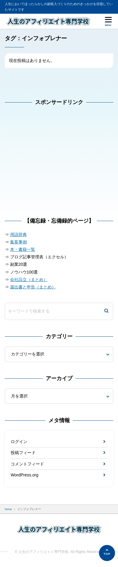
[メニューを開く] (108, 21)
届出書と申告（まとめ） (33, 287)
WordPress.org (24, 475)
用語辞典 (18, 234)
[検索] (106, 311)
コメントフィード (27, 464)
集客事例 (18, 242)
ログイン (19, 441)
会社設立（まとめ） (29, 279)
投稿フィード (23, 452)
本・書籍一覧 (22, 249)
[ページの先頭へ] (107, 553)
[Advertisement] (49, 164)
